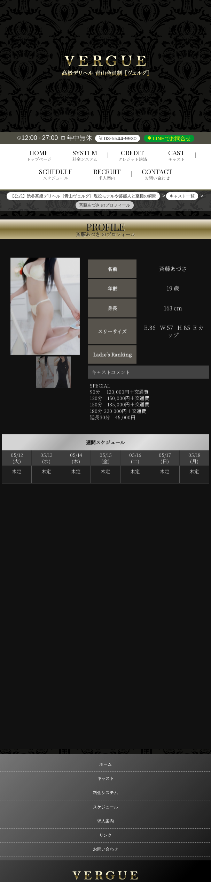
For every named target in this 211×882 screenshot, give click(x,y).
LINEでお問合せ (171, 138)
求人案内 (105, 821)
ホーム (105, 764)
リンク (105, 835)
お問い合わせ (105, 849)
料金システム (105, 792)
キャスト (105, 778)
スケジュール (105, 807)
